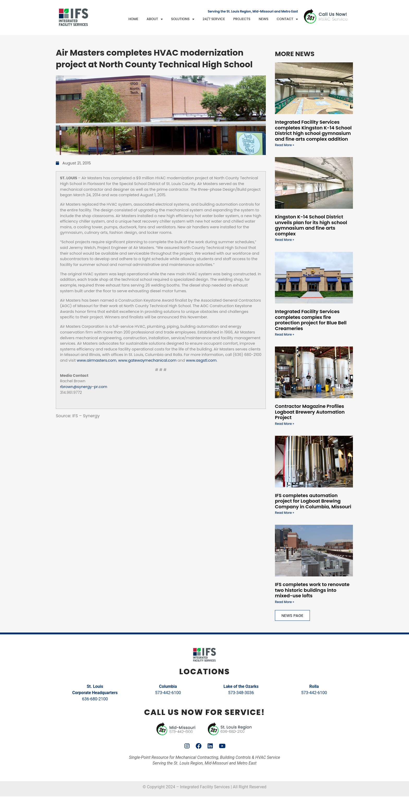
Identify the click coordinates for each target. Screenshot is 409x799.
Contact (287, 19)
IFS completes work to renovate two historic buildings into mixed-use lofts (312, 590)
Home (133, 18)
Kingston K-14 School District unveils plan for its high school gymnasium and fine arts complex (311, 225)
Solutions (182, 19)
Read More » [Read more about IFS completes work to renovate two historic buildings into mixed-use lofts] (284, 602)
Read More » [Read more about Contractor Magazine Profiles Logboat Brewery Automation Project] (284, 423)
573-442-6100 (168, 692)
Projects (241, 18)
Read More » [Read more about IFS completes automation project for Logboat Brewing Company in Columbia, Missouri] (284, 512)
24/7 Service (214, 18)
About (155, 19)
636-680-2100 (95, 698)
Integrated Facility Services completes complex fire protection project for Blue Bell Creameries (311, 320)
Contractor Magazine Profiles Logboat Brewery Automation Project (310, 412)
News (263, 18)
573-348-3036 (241, 692)
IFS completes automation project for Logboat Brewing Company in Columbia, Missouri (313, 501)
